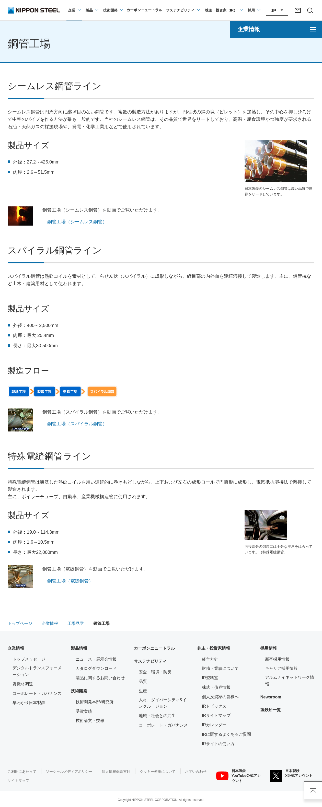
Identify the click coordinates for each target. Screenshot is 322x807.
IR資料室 (210, 678)
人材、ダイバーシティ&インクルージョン (163, 703)
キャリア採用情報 (281, 668)
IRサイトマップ (216, 715)
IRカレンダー (214, 725)
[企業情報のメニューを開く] (276, 29)
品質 (143, 681)
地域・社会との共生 (157, 716)
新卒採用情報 (277, 659)
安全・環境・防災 (155, 672)
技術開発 (79, 691)
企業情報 (16, 648)
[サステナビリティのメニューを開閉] (182, 10)
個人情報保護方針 (116, 771)
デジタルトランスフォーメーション (37, 671)
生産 (143, 691)
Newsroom (270, 697)
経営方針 (210, 659)
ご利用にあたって (22, 771)
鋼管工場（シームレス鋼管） (77, 221)
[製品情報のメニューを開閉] (92, 10)
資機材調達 (23, 684)
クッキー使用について (158, 771)
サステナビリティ (150, 661)
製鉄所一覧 (270, 710)
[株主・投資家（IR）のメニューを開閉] (223, 10)
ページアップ (313, 790)
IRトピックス (214, 706)
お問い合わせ (195, 771)
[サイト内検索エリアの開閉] (310, 10)
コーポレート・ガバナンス (37, 693)
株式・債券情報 (216, 687)
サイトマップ (18, 780)
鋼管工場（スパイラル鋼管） (77, 423)
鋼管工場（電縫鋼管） (70, 580)
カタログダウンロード (96, 668)
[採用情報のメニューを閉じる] (254, 10)
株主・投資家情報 (213, 648)
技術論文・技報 (90, 720)
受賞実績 (84, 711)
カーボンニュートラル (154, 648)
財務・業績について (220, 668)
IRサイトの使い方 (218, 744)
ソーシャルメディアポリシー (69, 771)
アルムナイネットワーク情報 (289, 680)
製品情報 (79, 648)
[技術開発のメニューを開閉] (113, 10)
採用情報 (268, 648)
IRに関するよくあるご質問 (226, 734)
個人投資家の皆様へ (220, 697)
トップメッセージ (29, 659)
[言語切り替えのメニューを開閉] (277, 10)
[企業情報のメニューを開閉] (74, 10)
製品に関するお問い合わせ (100, 678)
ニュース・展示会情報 (96, 659)
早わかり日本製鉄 (29, 702)
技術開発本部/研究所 (94, 702)
